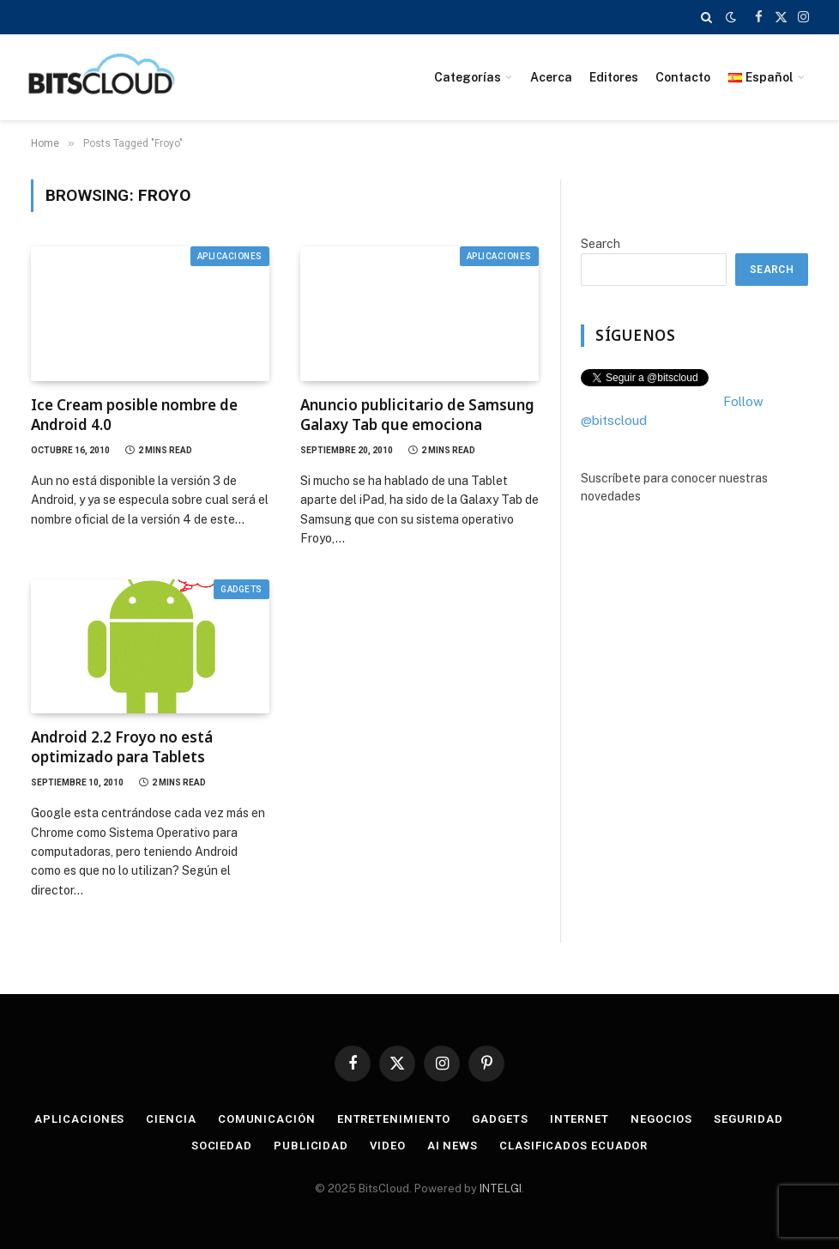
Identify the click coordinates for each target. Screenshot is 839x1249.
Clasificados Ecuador (573, 1145)
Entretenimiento (394, 1119)
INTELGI (501, 1188)
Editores (613, 77)
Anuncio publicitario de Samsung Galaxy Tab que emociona (417, 414)
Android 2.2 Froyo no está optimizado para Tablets (122, 747)
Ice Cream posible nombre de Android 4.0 (134, 414)
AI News (452, 1145)
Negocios (661, 1119)
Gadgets (241, 589)
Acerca (551, 77)
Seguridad (748, 1119)
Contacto (682, 77)
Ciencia (171, 1119)
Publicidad (311, 1145)
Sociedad (221, 1145)
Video (388, 1145)
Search (600, 244)
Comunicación (267, 1119)
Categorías (467, 77)
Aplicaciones (230, 256)
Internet (579, 1119)
